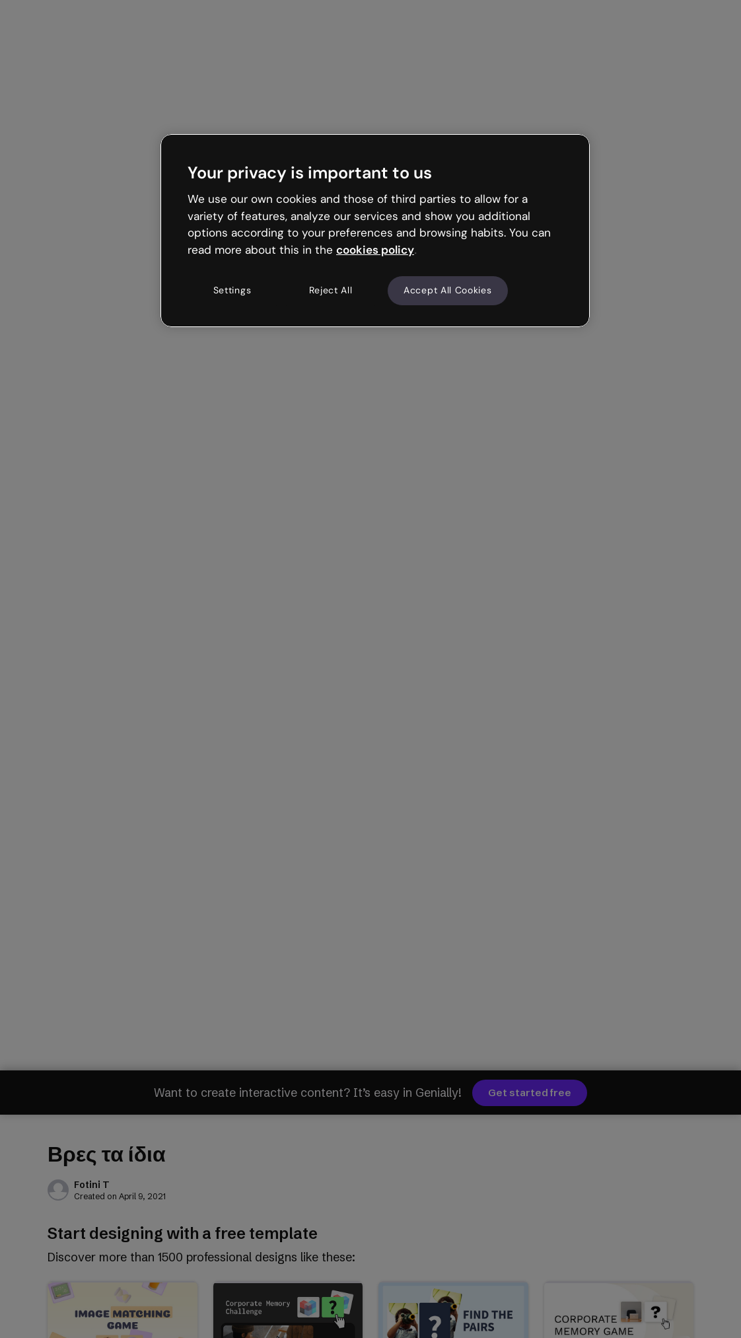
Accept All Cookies (448, 290)
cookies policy (375, 249)
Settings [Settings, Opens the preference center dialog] (232, 290)
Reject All (331, 290)
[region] (375, 230)
